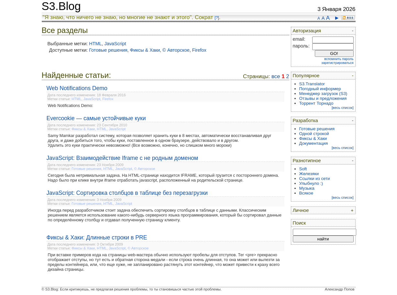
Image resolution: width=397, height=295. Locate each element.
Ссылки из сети (314, 178)
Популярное (306, 75)
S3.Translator (312, 83)
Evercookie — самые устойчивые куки (96, 118)
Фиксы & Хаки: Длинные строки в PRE (97, 237)
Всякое (306, 193)
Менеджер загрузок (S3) (323, 93)
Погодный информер (320, 88)
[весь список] (343, 108)
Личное (301, 210)
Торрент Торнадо (316, 103)
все (275, 76)
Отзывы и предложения (323, 98)
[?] (217, 18)
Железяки (309, 173)
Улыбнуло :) (311, 183)
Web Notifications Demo (77, 88)
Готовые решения (108, 50)
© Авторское (176, 50)
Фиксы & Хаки (145, 50)
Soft (303, 168)
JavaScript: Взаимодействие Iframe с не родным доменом (122, 158)
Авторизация (307, 30)
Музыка (306, 188)
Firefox (199, 50)
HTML (95, 43)
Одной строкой (314, 133)
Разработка (305, 120)
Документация (313, 143)
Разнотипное (307, 160)
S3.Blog (61, 6)
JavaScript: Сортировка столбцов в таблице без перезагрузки (127, 193)
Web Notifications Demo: (71, 105)
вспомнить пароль (338, 59)
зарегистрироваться (337, 63)
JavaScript (115, 43)
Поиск (299, 223)
